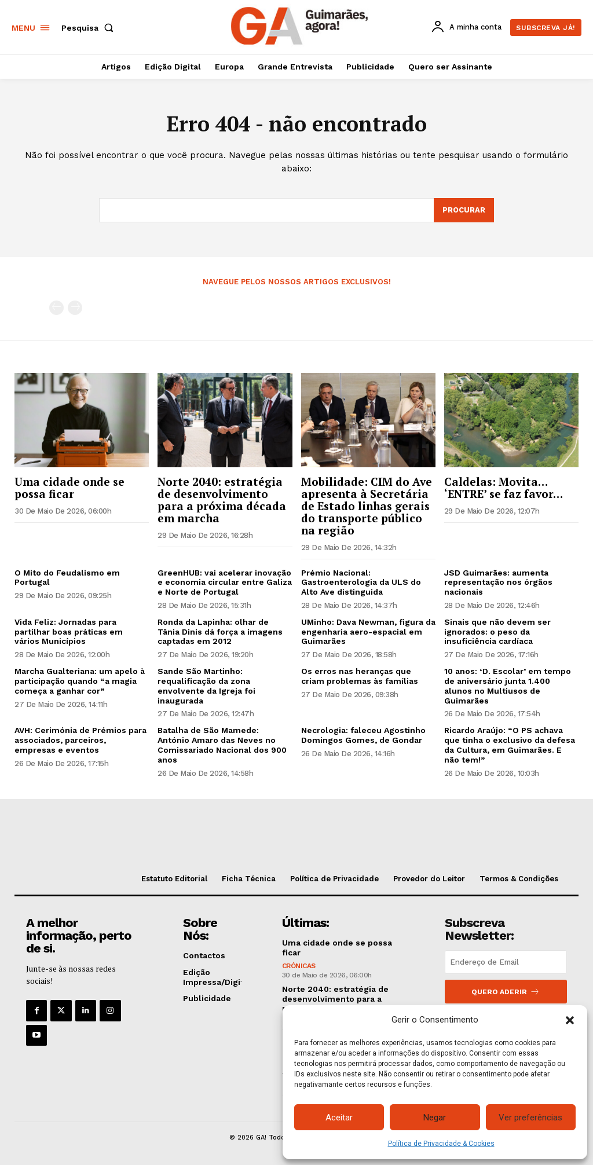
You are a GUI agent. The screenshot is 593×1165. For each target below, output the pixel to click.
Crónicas (299, 966)
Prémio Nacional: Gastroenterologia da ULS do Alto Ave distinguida (361, 582)
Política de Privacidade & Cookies (441, 1144)
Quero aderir (505, 992)
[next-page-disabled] (75, 308)
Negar (434, 1117)
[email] (506, 962)
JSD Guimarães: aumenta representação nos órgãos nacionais (498, 582)
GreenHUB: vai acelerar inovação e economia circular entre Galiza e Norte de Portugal (225, 582)
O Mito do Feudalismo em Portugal (67, 577)
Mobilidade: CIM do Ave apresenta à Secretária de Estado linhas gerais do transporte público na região (366, 505)
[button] (570, 1020)
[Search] (464, 210)
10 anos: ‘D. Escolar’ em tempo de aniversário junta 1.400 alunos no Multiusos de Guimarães (507, 685)
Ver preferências (530, 1117)
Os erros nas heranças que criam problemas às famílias (359, 676)
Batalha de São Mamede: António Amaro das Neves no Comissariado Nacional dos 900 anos (222, 745)
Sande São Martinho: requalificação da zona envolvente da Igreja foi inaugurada (206, 685)
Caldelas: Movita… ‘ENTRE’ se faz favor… (503, 487)
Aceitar (339, 1117)
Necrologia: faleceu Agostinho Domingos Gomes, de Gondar (363, 735)
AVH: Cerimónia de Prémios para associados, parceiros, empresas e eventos (80, 740)
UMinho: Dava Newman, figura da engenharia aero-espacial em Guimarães (368, 631)
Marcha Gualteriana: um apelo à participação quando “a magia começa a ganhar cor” (79, 680)
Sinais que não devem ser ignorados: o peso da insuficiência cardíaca (497, 631)
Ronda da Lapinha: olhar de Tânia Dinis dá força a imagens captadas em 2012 (220, 631)
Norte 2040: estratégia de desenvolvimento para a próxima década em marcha (222, 499)
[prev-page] (56, 308)
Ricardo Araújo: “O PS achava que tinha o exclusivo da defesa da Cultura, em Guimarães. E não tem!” (509, 745)
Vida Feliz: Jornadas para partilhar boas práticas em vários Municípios (68, 631)
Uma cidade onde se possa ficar (69, 487)
